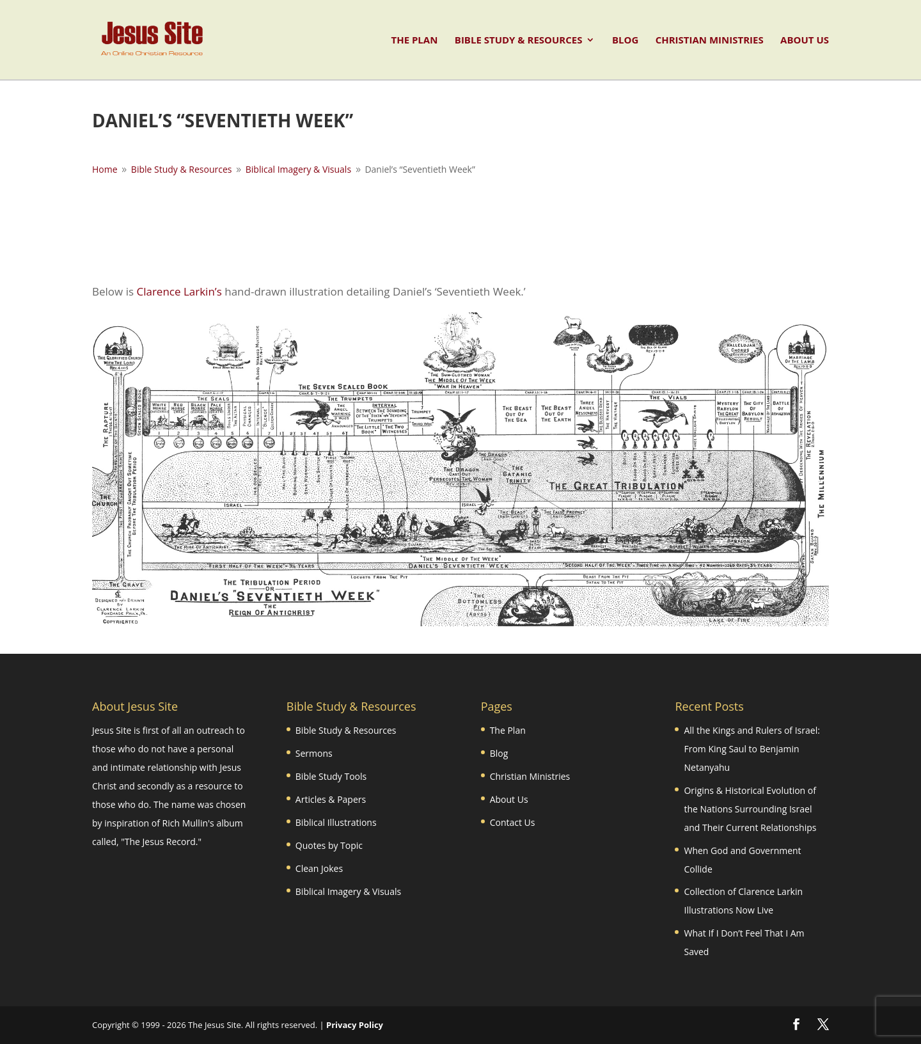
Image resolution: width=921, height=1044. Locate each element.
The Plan (414, 40)
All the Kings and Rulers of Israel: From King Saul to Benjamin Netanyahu (751, 748)
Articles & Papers (330, 799)
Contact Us (512, 822)
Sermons (314, 753)
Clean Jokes (319, 868)
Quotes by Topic (329, 845)
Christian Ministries (710, 40)
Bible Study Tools (330, 776)
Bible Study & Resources (519, 40)
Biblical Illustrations (336, 822)
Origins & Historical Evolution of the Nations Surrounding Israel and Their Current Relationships (750, 809)
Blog (625, 40)
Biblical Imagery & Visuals (348, 891)
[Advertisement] (460, 228)
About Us (804, 40)
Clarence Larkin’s (178, 291)
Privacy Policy (354, 1025)
